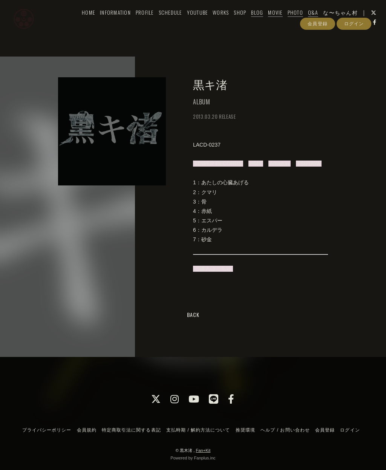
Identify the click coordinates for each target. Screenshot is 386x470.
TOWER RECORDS (218, 164)
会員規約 (86, 430)
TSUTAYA (309, 164)
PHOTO (289, 21)
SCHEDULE (164, 21)
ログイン (354, 44)
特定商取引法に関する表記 (131, 430)
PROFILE (138, 21)
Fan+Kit (203, 450)
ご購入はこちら (213, 269)
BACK (193, 314)
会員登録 (317, 44)
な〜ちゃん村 (334, 21)
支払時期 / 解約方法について (198, 430)
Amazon (279, 164)
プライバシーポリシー (46, 430)
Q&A (307, 21)
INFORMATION (109, 21)
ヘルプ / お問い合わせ (284, 430)
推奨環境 (245, 430)
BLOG (251, 21)
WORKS (215, 21)
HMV (255, 164)
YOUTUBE (191, 21)
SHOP (234, 21)
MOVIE (269, 21)
